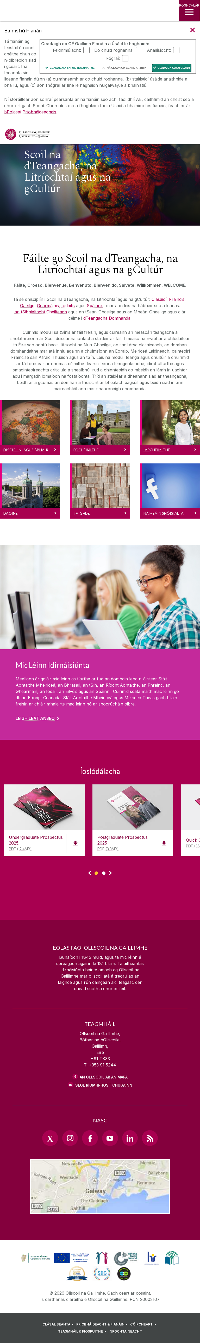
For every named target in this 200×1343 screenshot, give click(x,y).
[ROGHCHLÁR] (189, 10)
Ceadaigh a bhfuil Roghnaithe (72, 67)
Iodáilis (68, 305)
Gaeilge (27, 305)
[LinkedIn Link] (130, 1138)
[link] (54, 1258)
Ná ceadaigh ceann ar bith (126, 67)
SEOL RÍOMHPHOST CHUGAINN (103, 1085)
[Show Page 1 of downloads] (96, 872)
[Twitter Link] (50, 1138)
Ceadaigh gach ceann (174, 67)
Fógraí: (113, 58)
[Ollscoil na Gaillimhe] (27, 134)
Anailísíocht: (159, 50)
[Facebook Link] (90, 1138)
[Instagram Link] (70, 1138)
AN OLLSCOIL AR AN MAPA (104, 1077)
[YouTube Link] (110, 1138)
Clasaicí (159, 299)
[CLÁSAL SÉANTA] (58, 1324)
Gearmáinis (48, 305)
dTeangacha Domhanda (106, 318)
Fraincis (176, 299)
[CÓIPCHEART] (144, 1324)
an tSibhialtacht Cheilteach (41, 311)
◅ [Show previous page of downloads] (90, 873)
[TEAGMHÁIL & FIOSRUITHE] (83, 1331)
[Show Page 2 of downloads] (104, 872)
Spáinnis (95, 305)
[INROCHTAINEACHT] (125, 1331)
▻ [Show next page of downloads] (110, 873)
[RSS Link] (150, 1138)
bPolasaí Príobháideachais (30, 111)
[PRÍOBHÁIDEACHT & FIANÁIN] (102, 1324)
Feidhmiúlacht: (67, 50)
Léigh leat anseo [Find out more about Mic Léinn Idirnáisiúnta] (35, 718)
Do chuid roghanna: (114, 50)
